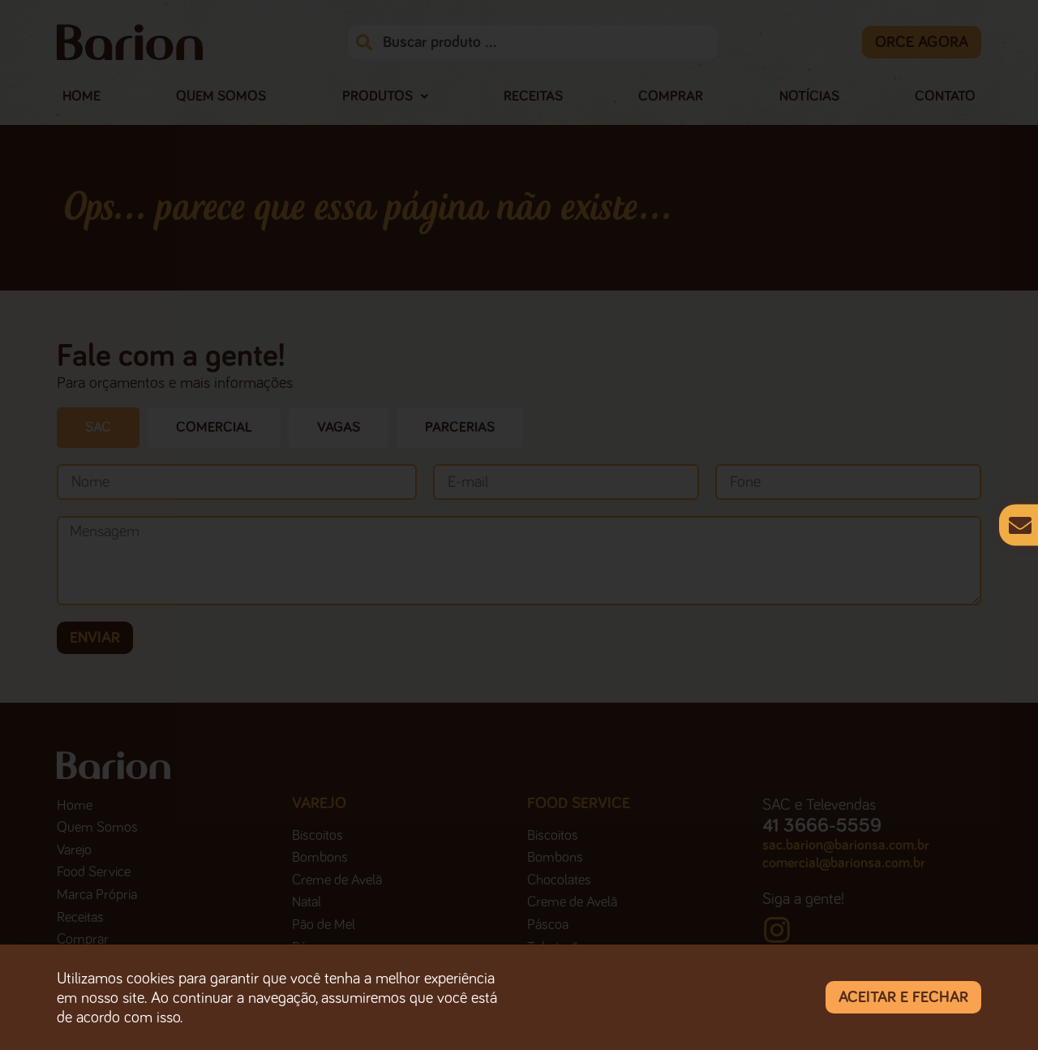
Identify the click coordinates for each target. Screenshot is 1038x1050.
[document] (519, 525)
